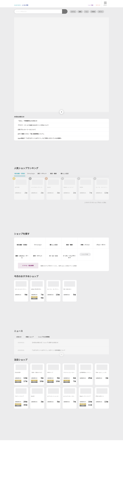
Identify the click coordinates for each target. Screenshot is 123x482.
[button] (58, 50)
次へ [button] (61, 44)
